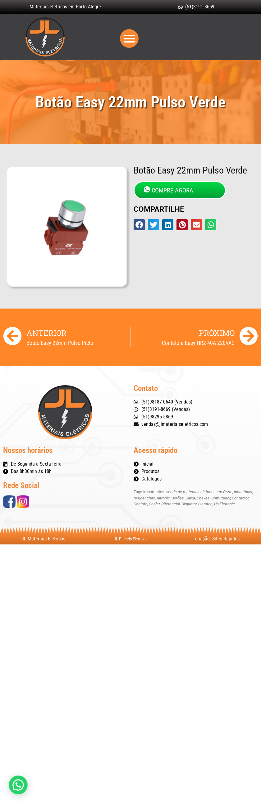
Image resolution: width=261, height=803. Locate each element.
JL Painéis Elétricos (130, 538)
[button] (129, 38)
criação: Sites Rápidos (217, 539)
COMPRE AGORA (168, 190)
